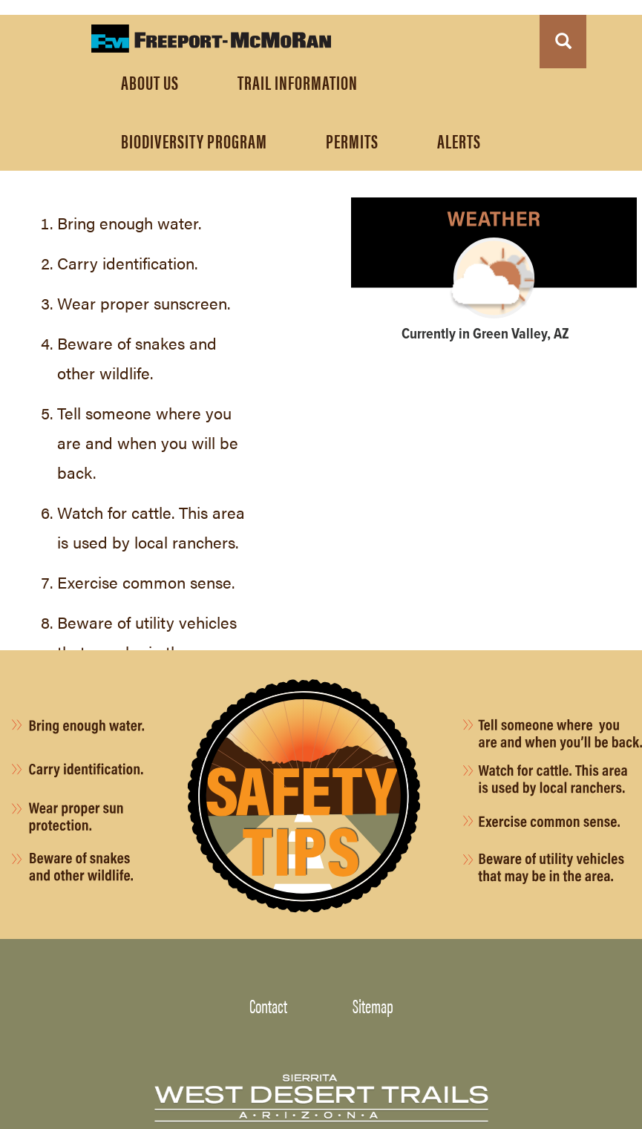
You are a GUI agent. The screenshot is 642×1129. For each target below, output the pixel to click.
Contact (268, 1005)
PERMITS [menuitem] (352, 140)
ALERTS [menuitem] (459, 140)
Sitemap (373, 1005)
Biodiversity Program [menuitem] (194, 140)
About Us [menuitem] (150, 82)
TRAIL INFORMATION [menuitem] (298, 82)
